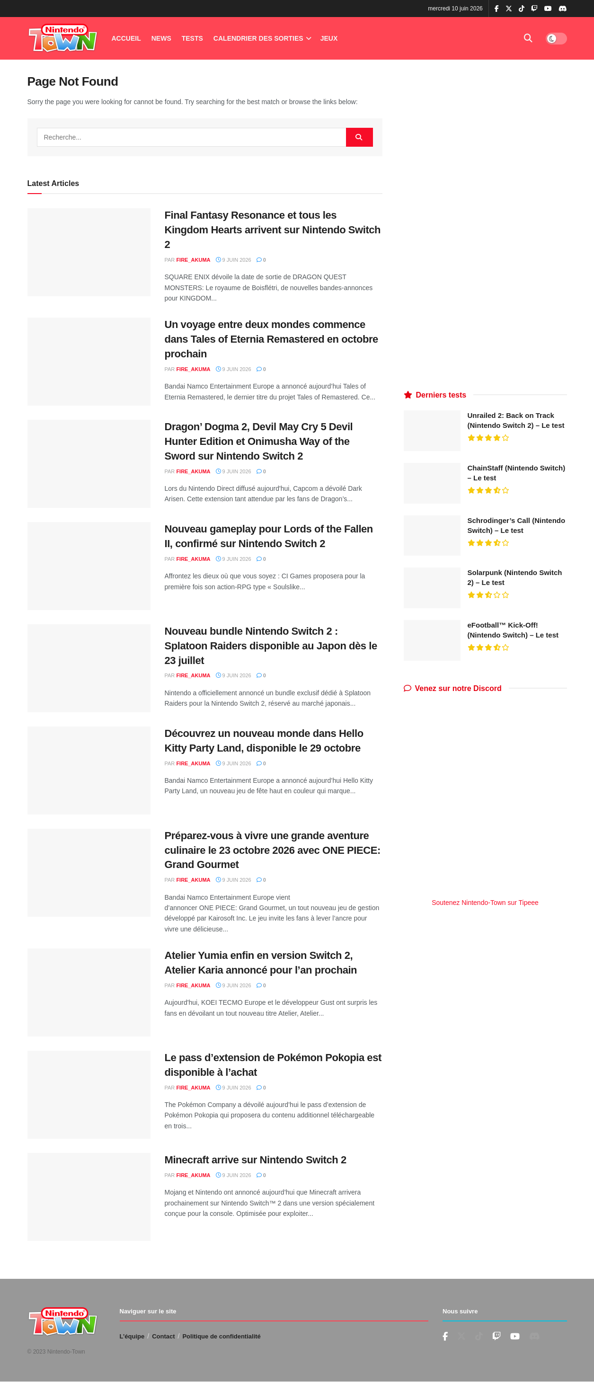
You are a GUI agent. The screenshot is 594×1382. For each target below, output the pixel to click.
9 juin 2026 (233, 260)
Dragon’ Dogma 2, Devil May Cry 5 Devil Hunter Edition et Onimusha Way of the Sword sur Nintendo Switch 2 (259, 441)
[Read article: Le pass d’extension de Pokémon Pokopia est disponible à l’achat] (89, 1095)
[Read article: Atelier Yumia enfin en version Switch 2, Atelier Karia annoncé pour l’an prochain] (89, 992)
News (161, 38)
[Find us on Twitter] (461, 1336)
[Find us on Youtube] (496, 1336)
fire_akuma (193, 260)
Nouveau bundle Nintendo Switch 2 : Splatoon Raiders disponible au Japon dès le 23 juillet (271, 645)
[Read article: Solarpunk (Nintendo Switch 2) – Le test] (432, 587)
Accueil (126, 38)
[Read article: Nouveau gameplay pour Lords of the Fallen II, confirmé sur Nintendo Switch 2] (89, 566)
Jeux (329, 38)
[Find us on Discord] (563, 9)
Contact (163, 1336)
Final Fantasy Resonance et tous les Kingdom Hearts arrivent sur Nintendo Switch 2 (273, 229)
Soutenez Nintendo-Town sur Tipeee (485, 902)
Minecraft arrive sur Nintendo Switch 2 (255, 1160)
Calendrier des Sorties (258, 38)
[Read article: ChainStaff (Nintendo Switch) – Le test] (432, 483)
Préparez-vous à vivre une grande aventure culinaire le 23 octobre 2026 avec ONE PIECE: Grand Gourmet (273, 850)
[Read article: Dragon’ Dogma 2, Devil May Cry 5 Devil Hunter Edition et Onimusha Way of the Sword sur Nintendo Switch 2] (89, 464)
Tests (192, 38)
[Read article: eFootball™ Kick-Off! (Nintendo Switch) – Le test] (432, 640)
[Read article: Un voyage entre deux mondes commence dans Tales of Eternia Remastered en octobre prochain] (89, 362)
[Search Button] (528, 38)
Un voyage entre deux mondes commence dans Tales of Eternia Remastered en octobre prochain (271, 339)
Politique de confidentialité (221, 1336)
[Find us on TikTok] (521, 9)
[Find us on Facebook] (445, 1336)
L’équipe (132, 1336)
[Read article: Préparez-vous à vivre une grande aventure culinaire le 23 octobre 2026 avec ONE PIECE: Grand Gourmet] (89, 873)
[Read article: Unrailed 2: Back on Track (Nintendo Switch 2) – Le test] (432, 430)
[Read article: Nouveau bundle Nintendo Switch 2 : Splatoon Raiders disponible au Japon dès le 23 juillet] (89, 668)
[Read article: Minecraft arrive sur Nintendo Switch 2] (89, 1197)
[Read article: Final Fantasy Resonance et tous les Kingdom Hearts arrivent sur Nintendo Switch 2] (89, 252)
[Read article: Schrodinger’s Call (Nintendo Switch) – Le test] (432, 535)
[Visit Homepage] (62, 38)
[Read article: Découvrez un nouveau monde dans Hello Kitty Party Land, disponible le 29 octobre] (89, 770)
